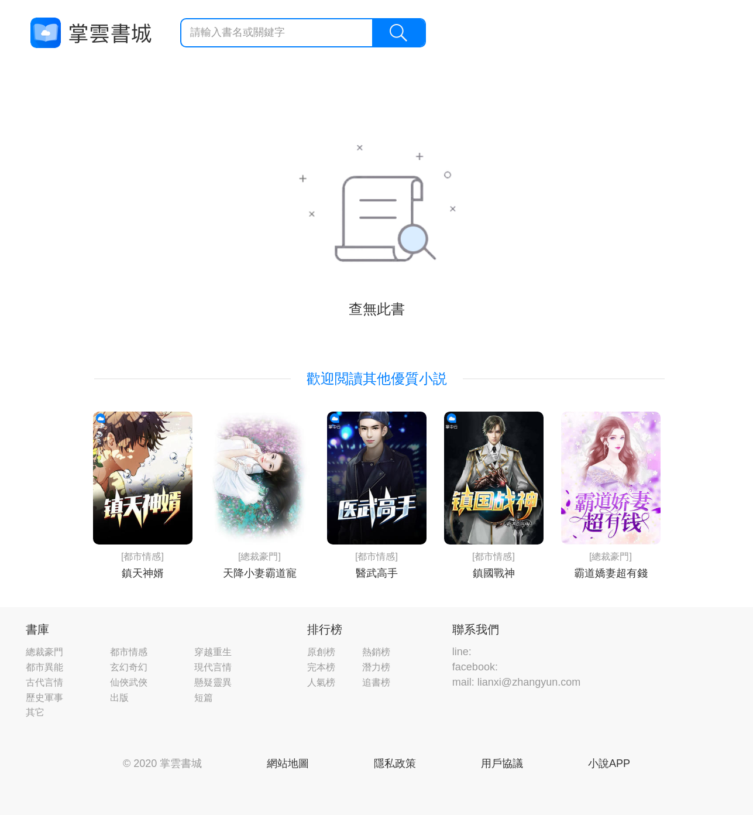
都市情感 (128, 652)
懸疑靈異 (213, 682)
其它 (35, 712)
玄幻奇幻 (128, 667)
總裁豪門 (44, 652)
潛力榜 (376, 667)
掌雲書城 (91, 33)
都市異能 (44, 667)
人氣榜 (321, 682)
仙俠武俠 (128, 682)
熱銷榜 (376, 652)
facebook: (475, 667)
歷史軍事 (44, 698)
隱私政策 (395, 763)
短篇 (203, 698)
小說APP (609, 763)
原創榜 (321, 652)
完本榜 (321, 667)
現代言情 (213, 667)
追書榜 (376, 682)
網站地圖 (288, 763)
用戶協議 (502, 763)
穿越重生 (213, 652)
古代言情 (44, 682)
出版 (119, 698)
